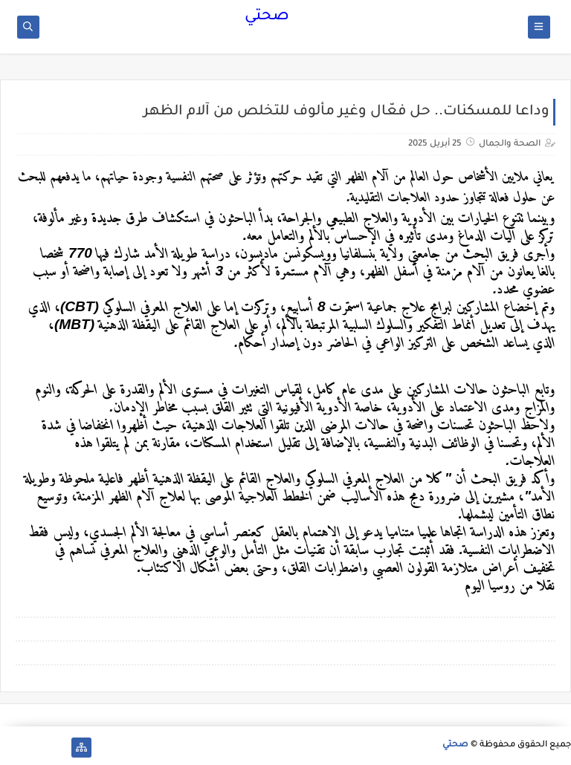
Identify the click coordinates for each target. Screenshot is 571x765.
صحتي (267, 17)
